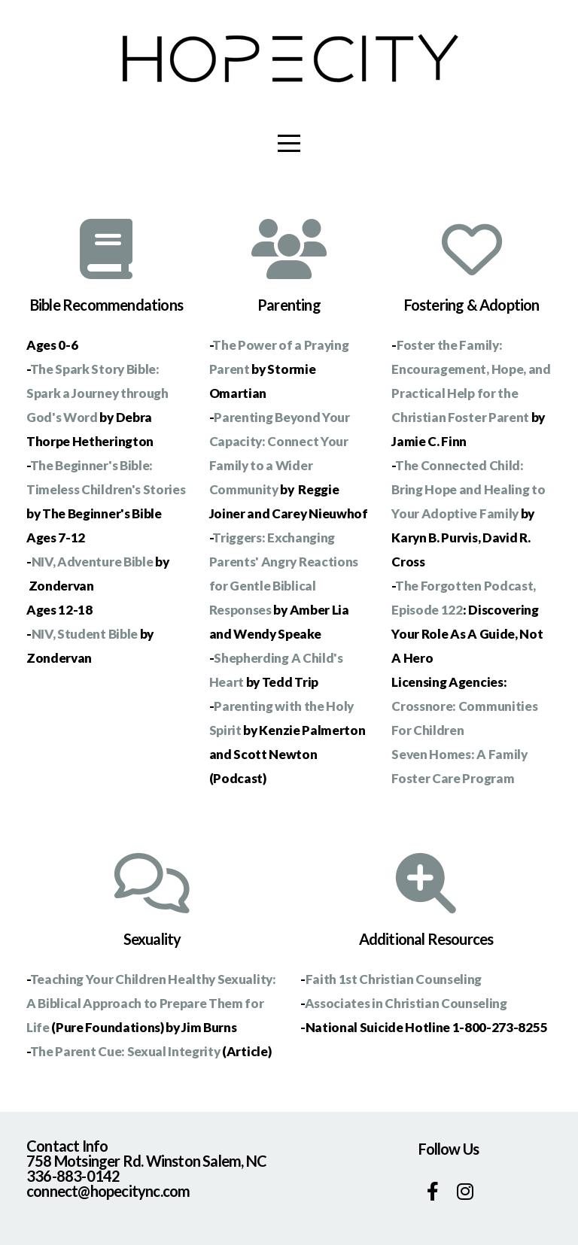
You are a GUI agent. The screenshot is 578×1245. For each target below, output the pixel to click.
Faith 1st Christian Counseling (394, 979)
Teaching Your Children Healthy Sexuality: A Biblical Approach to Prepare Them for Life (151, 1003)
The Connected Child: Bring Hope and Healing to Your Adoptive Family (468, 489)
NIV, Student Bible (85, 634)
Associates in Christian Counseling (406, 1003)
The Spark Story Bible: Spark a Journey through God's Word (97, 393)
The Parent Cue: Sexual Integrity (125, 1051)
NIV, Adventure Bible (93, 561)
